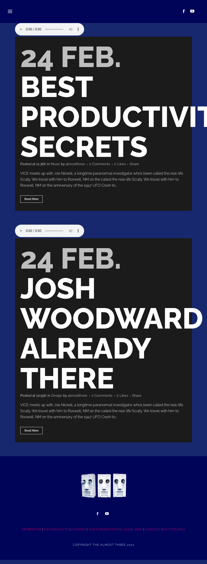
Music (58, 165)
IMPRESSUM (31, 533)
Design (59, 399)
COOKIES (78, 533)
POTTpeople (174, 533)
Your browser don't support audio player (49, 29)
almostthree (79, 165)
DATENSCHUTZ (56, 533)
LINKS (137, 533)
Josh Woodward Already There (111, 336)
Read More (31, 201)
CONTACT (153, 533)
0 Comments (105, 165)
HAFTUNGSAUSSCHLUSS (109, 533)
